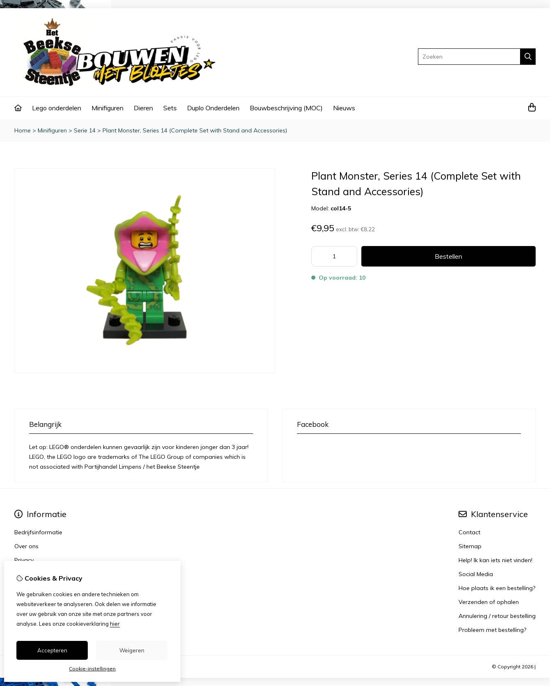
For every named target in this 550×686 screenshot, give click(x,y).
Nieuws (344, 108)
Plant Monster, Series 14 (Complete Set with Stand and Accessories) (195, 130)
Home (22, 130)
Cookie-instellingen (92, 668)
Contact (469, 532)
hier (115, 623)
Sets (170, 108)
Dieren (143, 108)
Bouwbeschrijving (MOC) (286, 108)
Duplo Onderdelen (213, 108)
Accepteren (52, 650)
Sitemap (470, 546)
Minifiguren (107, 108)
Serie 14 (85, 130)
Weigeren (131, 650)
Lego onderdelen (56, 108)
